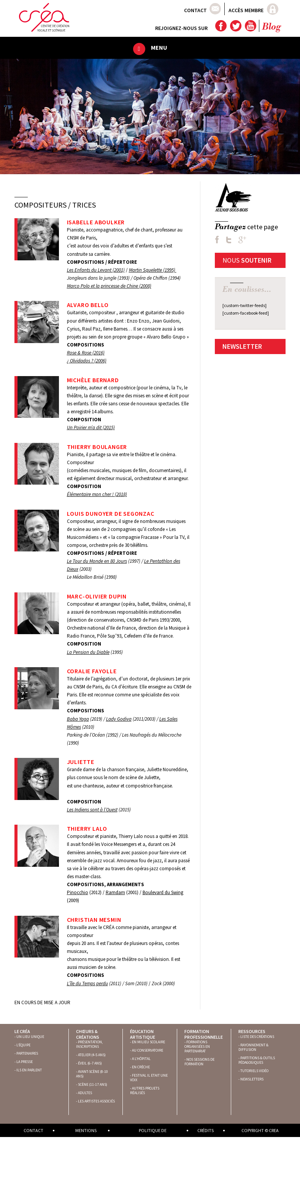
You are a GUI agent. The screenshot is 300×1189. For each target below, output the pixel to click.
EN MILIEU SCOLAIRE (148, 1041)
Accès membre (246, 10)
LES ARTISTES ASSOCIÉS (96, 1101)
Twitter (235, 26)
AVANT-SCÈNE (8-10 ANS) (92, 1074)
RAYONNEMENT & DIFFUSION (253, 1047)
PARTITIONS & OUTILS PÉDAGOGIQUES (256, 1060)
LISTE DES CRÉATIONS (257, 1036)
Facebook (220, 26)
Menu (159, 47)
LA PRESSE (24, 1061)
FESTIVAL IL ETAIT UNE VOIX (149, 1077)
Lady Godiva (119, 719)
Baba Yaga (78, 719)
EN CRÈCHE (141, 1067)
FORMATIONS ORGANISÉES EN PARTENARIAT (197, 1046)
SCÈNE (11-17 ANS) (92, 1084)
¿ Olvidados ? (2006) (86, 360)
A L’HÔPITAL (141, 1058)
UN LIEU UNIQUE (30, 1036)
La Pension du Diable (88, 652)
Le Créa (22, 1031)
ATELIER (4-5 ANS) (92, 1054)
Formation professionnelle (203, 1033)
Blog (271, 27)
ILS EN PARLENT (29, 1070)
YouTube (250, 26)
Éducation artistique (142, 1033)
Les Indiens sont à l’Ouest (92, 809)
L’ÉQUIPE (23, 1045)
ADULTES (85, 1092)
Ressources (251, 1031)
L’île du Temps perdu (87, 983)
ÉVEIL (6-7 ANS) (90, 1063)
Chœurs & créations (87, 1033)
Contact (195, 10)
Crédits (205, 1130)
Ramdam (115, 892)
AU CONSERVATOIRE (147, 1050)
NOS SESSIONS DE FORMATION (199, 1061)
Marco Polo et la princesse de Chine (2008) (109, 286)
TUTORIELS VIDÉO (254, 1070)
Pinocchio (77, 892)
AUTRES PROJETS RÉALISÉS (144, 1090)
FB (217, 239)
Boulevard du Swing (163, 892)
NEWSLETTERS (251, 1079)
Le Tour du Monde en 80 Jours (97, 561)
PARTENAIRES (27, 1053)
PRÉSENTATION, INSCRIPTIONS (89, 1044)
